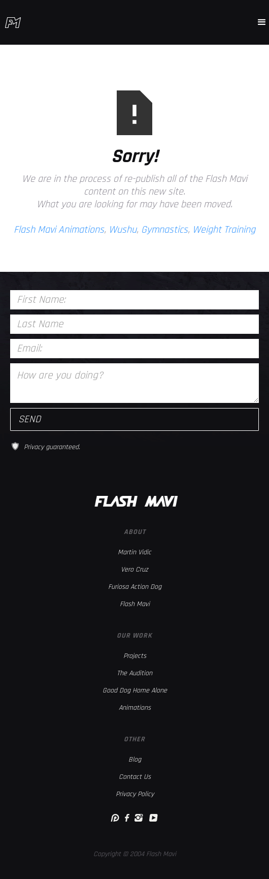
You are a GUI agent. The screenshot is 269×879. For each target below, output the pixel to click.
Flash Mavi (135, 604)
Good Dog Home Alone (135, 690)
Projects (134, 656)
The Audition (134, 673)
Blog (134, 760)
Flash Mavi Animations (59, 229)
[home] (13, 22)
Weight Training (223, 229)
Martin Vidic (134, 552)
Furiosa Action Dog (134, 587)
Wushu (123, 229)
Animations (135, 708)
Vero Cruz (134, 570)
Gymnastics (164, 229)
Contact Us (135, 777)
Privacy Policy (135, 794)
